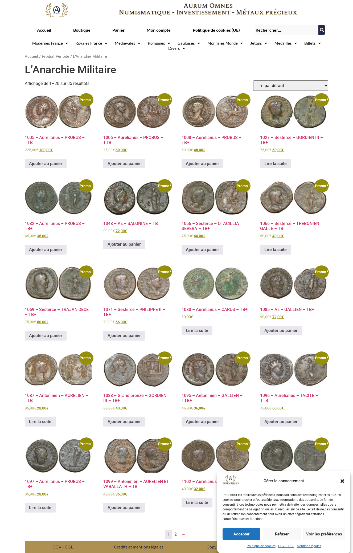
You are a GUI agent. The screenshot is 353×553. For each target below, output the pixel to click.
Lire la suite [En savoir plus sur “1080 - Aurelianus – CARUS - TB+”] (197, 330)
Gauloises (189, 43)
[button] (342, 481)
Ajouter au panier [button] (45, 163)
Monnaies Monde (225, 43)
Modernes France (50, 43)
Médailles (285, 43)
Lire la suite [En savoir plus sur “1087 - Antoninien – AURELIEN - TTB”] (40, 421)
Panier (118, 29)
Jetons (258, 43)
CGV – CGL (286, 546)
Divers (176, 48)
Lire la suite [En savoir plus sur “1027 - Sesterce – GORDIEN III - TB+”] (275, 163)
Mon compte (159, 29)
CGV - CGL (62, 546)
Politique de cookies (261, 546)
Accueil (44, 29)
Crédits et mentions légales (138, 546)
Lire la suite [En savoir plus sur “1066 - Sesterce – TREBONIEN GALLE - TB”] (275, 249)
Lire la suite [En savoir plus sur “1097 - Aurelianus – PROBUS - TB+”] (40, 507)
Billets (312, 43)
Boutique (82, 29)
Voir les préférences (324, 534)
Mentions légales (309, 546)
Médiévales (127, 43)
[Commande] (290, 85)
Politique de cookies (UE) (216, 29)
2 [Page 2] (175, 534)
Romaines (159, 43)
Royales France (91, 43)
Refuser (282, 534)
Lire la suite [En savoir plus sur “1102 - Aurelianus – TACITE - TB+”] (197, 502)
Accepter (241, 534)
